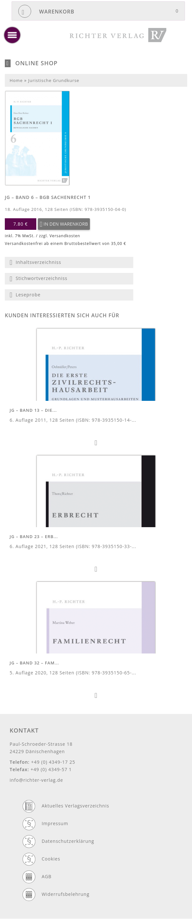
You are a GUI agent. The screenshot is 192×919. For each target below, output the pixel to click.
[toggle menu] (12, 35)
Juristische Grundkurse (53, 80)
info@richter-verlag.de (36, 780)
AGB (47, 876)
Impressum (55, 823)
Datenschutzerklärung (68, 841)
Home (16, 80)
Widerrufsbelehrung (66, 894)
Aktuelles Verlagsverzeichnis (75, 806)
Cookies (51, 859)
